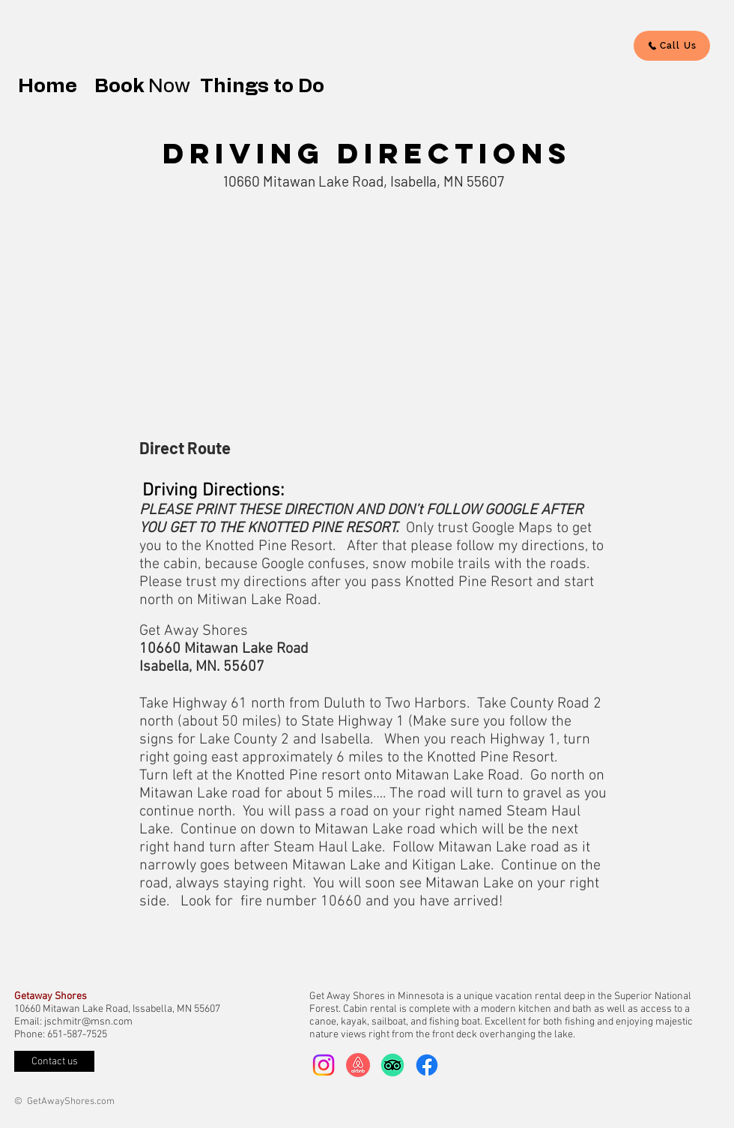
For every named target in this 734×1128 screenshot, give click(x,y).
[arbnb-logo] (358, 1065)
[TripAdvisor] (392, 1065)
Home (52, 86)
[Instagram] (323, 1065)
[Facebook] (427, 1065)
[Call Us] (672, 46)
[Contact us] (54, 1061)
